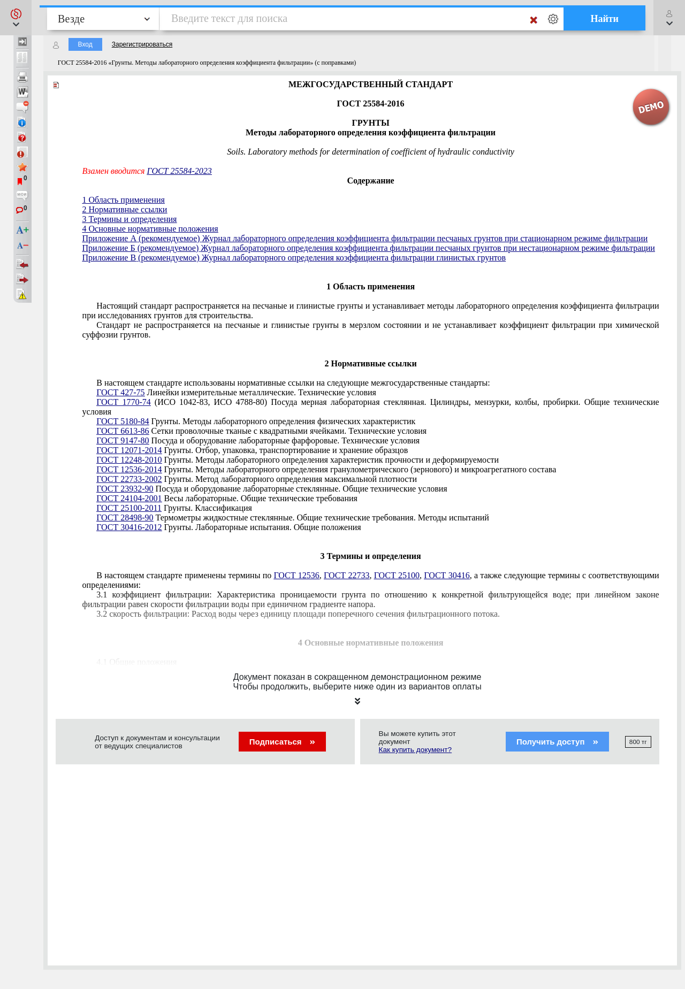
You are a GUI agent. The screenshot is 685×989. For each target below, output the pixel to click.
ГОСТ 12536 (296, 575)
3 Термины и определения (129, 219)
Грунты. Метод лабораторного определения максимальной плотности (256, 479)
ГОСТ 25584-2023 (179, 170)
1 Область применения (123, 199)
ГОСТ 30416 (446, 575)
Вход (85, 44)
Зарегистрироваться (142, 44)
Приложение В (109, 257)
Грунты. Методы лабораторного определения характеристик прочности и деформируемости (297, 459)
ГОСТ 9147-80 (122, 440)
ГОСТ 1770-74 (123, 402)
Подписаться (282, 741)
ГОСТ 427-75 (120, 392)
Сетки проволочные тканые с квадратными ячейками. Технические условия (261, 430)
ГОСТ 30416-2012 (129, 527)
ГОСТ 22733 (346, 575)
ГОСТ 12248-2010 (129, 459)
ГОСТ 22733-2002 (129, 479)
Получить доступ (557, 741)
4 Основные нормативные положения (150, 228)
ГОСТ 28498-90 (124, 517)
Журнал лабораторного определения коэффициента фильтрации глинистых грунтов (354, 257)
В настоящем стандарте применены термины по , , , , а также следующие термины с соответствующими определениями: (370, 580)
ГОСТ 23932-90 (124, 488)
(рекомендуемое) (169, 238)
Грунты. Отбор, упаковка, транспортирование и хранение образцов (252, 450)
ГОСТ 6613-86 (122, 430)
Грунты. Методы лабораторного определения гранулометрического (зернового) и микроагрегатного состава (326, 469)
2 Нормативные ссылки (125, 209)
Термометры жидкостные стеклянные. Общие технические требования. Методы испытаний (292, 517)
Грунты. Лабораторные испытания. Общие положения (228, 527)
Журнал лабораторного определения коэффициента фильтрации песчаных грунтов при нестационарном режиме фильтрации (428, 247)
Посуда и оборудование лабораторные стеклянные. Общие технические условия (271, 488)
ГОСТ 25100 (397, 575)
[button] (16, 17)
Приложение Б (108, 247)
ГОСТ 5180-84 (122, 421)
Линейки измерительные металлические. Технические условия (236, 392)
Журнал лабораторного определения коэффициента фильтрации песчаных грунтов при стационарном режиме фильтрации (425, 238)
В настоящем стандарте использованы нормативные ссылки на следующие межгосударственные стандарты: (293, 382)
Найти (604, 18)
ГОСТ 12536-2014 (129, 469)
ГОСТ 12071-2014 (129, 450)
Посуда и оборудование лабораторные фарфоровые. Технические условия (258, 440)
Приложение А (109, 238)
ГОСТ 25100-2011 (129, 507)
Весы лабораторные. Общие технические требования (226, 498)
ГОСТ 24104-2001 (129, 498)
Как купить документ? (415, 750)
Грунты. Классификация (174, 507)
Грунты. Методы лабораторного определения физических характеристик (255, 421)
